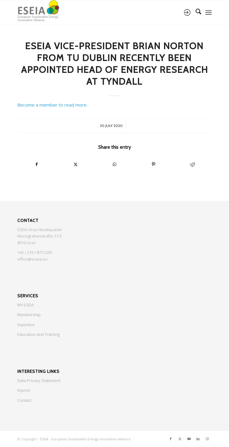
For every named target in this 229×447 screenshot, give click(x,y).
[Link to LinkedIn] (198, 438)
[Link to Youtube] (188, 438)
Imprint (23, 390)
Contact (24, 400)
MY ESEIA (25, 305)
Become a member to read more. (52, 105)
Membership (29, 314)
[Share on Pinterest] (153, 164)
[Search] (195, 12)
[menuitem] (195, 12)
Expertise (26, 324)
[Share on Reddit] (192, 164)
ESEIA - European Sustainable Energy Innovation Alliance (85, 439)
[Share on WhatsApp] (114, 164)
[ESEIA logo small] (95, 12)
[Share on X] (75, 164)
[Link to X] (179, 438)
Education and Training (38, 334)
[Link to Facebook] (170, 438)
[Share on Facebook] (36, 164)
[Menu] (208, 12)
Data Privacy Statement (38, 380)
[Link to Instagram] (207, 438)
